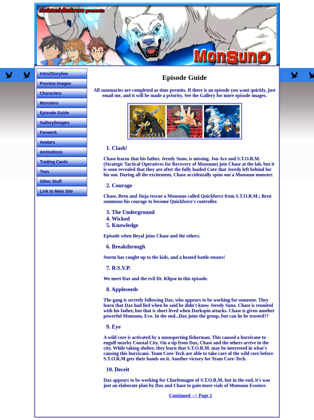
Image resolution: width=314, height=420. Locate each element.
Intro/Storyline (54, 73)
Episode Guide (54, 112)
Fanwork (48, 132)
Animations (51, 152)
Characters (51, 93)
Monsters (49, 103)
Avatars (47, 142)
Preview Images (55, 83)
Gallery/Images (55, 122)
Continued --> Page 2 (190, 395)
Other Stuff (51, 181)
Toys (44, 171)
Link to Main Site (56, 191)
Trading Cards (54, 161)
